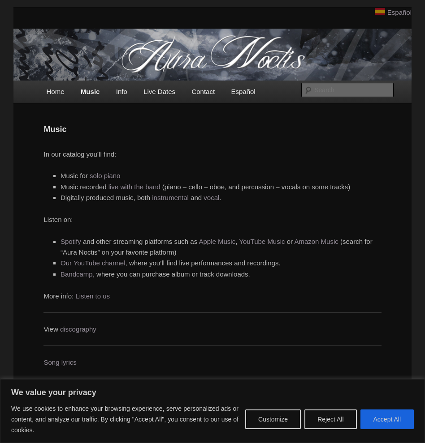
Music (90, 91)
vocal (211, 197)
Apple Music (217, 241)
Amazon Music (316, 241)
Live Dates (159, 91)
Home (55, 91)
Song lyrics (59, 362)
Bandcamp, (78, 274)
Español (399, 12)
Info (121, 91)
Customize (273, 419)
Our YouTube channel (93, 263)
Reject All (330, 419)
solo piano (105, 175)
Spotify (71, 241)
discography (78, 329)
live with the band (134, 187)
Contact (203, 91)
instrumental (170, 197)
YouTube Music (262, 241)
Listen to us (92, 296)
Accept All (387, 419)
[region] (212, 411)
